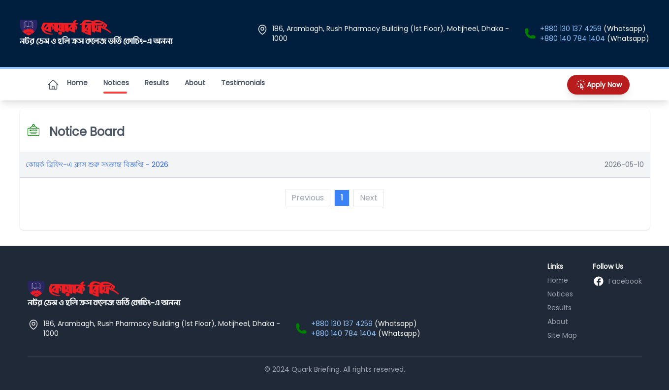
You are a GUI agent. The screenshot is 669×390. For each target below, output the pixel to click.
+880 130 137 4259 (571, 28)
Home (77, 83)
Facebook (625, 281)
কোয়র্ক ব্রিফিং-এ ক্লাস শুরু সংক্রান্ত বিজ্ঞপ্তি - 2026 (97, 164)
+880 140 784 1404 (572, 38)
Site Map (562, 335)
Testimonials (243, 83)
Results (157, 83)
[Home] (53, 85)
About (195, 83)
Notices (116, 85)
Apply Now (598, 85)
